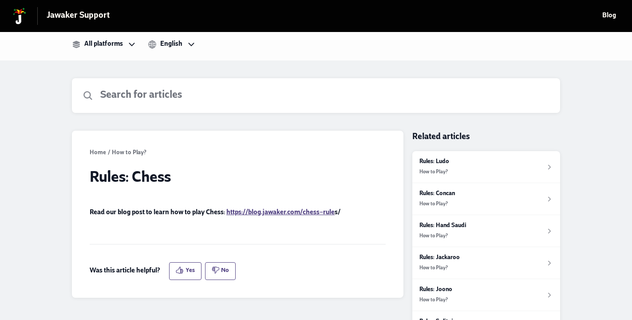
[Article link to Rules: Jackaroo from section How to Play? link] (486, 263)
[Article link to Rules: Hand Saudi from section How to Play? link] (486, 231)
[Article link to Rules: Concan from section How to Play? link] (486, 199)
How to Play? (129, 153)
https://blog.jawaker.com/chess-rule (280, 213)
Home (98, 153)
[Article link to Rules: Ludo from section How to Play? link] (486, 167)
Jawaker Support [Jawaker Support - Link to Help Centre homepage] (78, 16)
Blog (609, 16)
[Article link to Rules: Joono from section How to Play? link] (486, 295)
